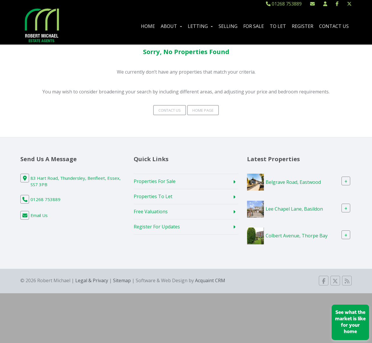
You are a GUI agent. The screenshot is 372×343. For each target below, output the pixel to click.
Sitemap (122, 280)
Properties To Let (153, 196)
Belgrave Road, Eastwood (293, 182)
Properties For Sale (155, 181)
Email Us (39, 215)
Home (148, 26)
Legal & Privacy (91, 280)
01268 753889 (284, 4)
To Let (278, 26)
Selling (228, 26)
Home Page (203, 110)
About (171, 26)
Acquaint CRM (210, 280)
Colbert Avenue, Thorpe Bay (297, 235)
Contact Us (334, 26)
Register (302, 26)
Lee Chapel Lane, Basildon (294, 209)
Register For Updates (157, 226)
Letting (200, 26)
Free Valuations (151, 211)
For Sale (253, 26)
